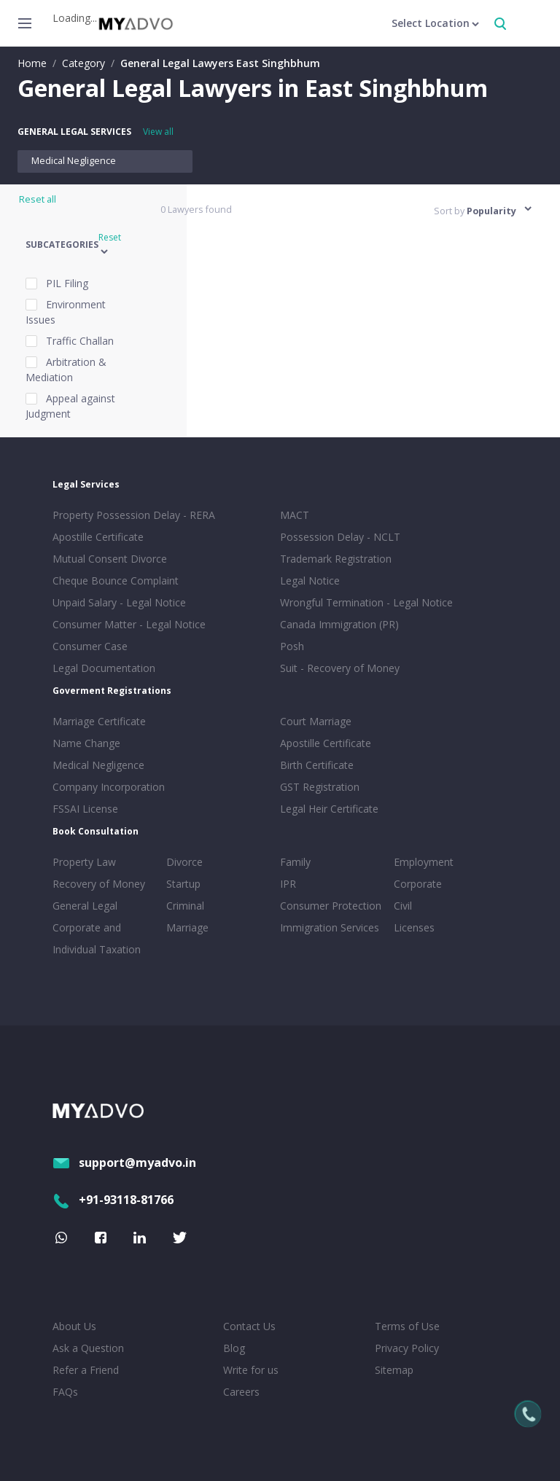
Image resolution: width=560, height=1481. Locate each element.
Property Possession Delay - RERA (133, 515)
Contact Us (249, 1326)
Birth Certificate (317, 765)
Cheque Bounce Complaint (115, 580)
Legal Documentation (103, 668)
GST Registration (319, 787)
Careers (241, 1392)
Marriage (187, 927)
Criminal (185, 906)
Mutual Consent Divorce (109, 559)
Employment (424, 862)
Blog (234, 1348)
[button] (84, 245)
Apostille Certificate (98, 537)
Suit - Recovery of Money (340, 668)
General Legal (84, 906)
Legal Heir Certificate (329, 809)
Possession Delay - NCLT (340, 537)
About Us (74, 1326)
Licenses (414, 927)
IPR (288, 884)
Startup (183, 884)
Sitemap (394, 1370)
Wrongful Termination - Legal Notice (366, 602)
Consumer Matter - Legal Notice (129, 624)
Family (295, 862)
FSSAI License (85, 809)
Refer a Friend (85, 1370)
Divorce (184, 862)
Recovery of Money (98, 884)
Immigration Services (329, 927)
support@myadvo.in (124, 1162)
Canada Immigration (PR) (339, 624)
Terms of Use (407, 1326)
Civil (403, 906)
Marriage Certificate (99, 721)
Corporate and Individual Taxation (96, 938)
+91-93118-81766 (113, 1200)
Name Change (86, 743)
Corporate (418, 884)
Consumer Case (90, 646)
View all (158, 131)
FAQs (65, 1392)
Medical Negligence (73, 161)
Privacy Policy (407, 1348)
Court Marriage (315, 721)
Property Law (84, 862)
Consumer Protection (330, 906)
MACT (294, 515)
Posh (292, 646)
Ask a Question (88, 1348)
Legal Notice (310, 580)
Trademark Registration (336, 559)
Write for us (251, 1370)
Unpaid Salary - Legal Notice (119, 602)
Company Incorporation (108, 787)
